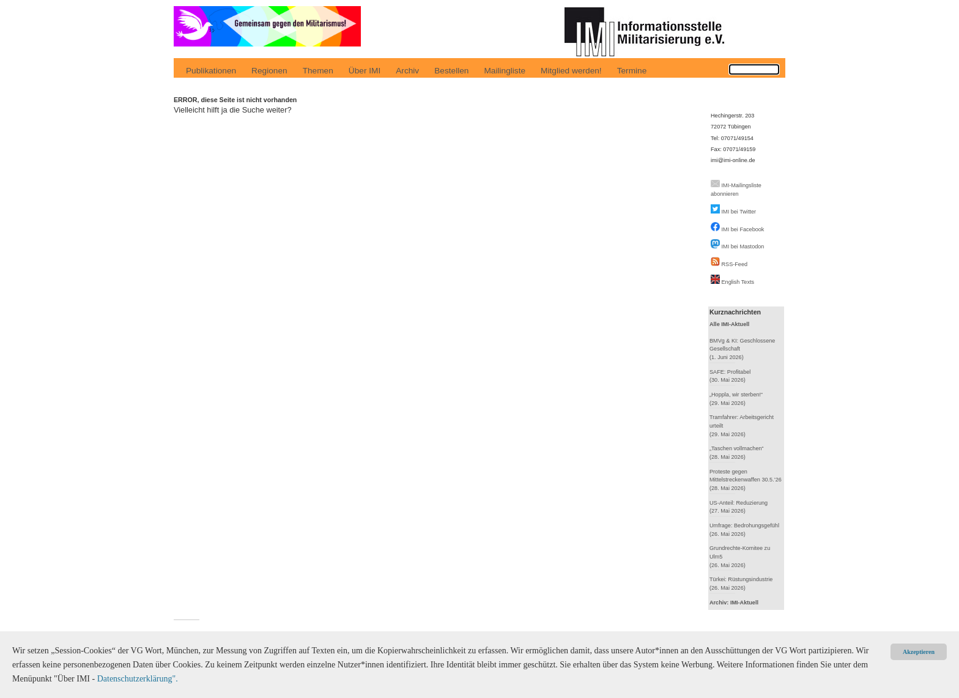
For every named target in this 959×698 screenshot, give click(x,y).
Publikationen (211, 70)
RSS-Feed (735, 264)
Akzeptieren (919, 651)
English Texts (738, 282)
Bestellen (451, 70)
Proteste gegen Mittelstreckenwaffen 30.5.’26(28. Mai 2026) (745, 480)
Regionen (269, 70)
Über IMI (364, 70)
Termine (632, 70)
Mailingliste (504, 70)
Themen (318, 70)
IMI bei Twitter (739, 212)
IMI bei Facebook (743, 229)
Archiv (407, 70)
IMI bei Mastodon (743, 246)
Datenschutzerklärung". (137, 678)
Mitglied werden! (571, 70)
